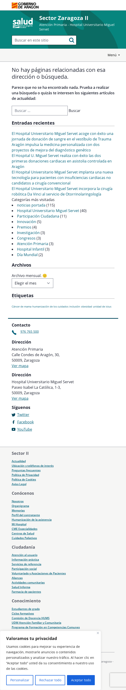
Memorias (18, 510)
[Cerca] (98, 633)
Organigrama (20, 506)
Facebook (25, 422)
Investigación (28, 232)
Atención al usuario (24, 555)
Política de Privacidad (25, 475)
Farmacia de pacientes (26, 592)
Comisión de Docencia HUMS (31, 618)
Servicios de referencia (26, 564)
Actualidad (19, 461)
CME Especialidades (24, 529)
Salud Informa (21, 587)
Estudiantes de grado (26, 609)
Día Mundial (27, 254)
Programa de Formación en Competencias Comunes (46, 627)
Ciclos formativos (23, 613)
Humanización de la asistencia (32, 520)
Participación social (24, 569)
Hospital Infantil (30, 249)
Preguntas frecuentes (26, 470)
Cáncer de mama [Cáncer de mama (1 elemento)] (21, 306)
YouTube (24, 429)
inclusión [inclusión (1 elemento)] (74, 306)
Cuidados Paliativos (24, 538)
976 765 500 (29, 331)
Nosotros (18, 501)
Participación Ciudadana (38, 216)
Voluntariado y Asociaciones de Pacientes (39, 573)
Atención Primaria (32, 243)
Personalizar (19, 680)
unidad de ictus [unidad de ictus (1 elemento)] (102, 306)
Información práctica (25, 559)
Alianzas (17, 578)
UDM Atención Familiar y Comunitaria (36, 623)
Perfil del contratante (26, 515)
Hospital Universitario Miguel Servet (48, 210)
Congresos (26, 238)
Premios (24, 227)
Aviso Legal (19, 484)
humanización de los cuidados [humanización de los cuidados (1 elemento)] (50, 306)
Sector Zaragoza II (63, 18)
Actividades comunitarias (28, 582)
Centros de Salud (23, 533)
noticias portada (31, 205)
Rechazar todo (50, 680)
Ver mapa (20, 365)
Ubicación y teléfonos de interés (33, 466)
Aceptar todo (81, 680)
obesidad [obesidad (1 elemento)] (86, 306)
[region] (50, 660)
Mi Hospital (19, 524)
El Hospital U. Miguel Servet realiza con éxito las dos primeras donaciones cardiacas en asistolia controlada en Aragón (62, 161)
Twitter (23, 414)
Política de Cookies (24, 479)
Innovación (26, 221)
